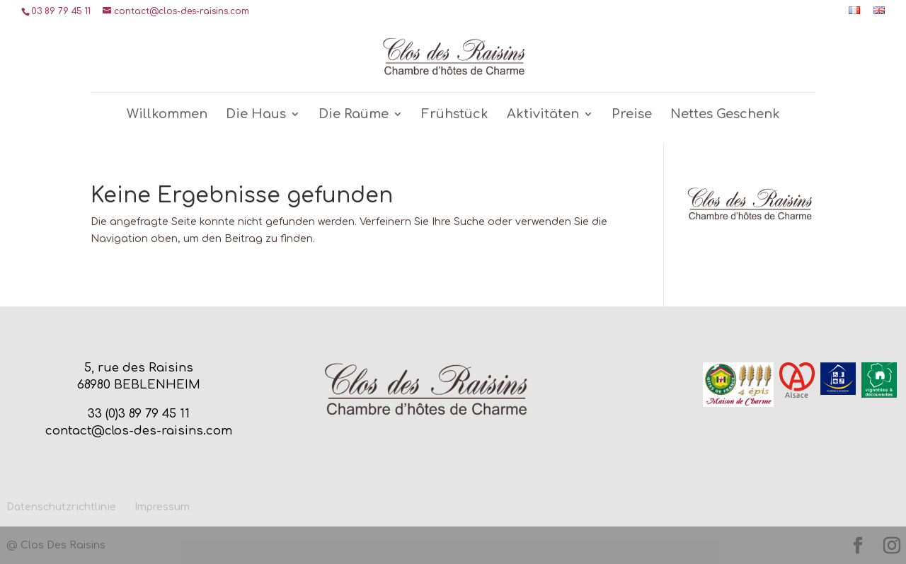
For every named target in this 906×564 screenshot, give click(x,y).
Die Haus (256, 115)
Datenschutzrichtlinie (61, 507)
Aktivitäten (543, 115)
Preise (632, 115)
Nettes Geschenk (725, 115)
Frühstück (454, 115)
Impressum (162, 507)
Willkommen (167, 115)
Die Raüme (354, 115)
